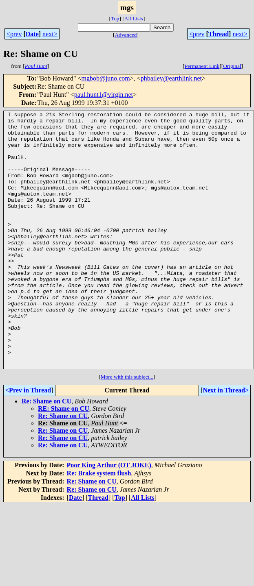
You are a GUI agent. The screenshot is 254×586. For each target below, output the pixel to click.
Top (115, 18)
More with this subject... (127, 428)
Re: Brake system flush (99, 524)
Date (32, 33)
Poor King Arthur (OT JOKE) (109, 516)
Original (232, 66)
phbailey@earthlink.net (171, 78)
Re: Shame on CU (46, 452)
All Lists (133, 18)
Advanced (126, 35)
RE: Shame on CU (63, 459)
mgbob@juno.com (106, 78)
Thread (218, 33)
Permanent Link (202, 66)
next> (49, 33)
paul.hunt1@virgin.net (103, 94)
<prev (14, 33)
